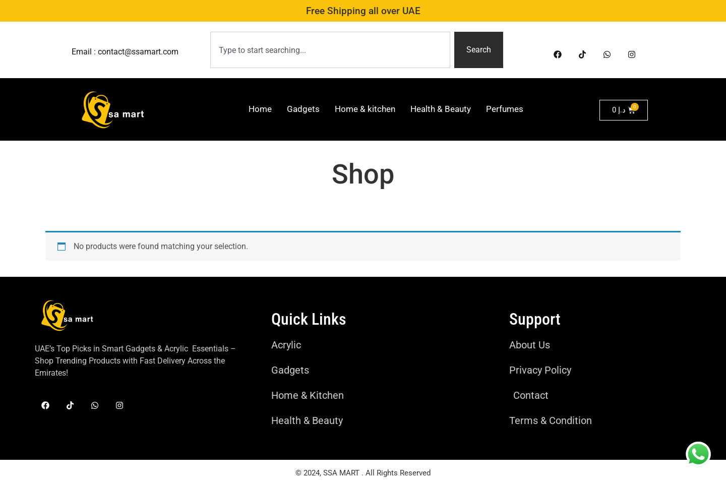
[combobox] (330, 50)
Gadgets (303, 109)
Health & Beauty (440, 109)
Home (260, 109)
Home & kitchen (365, 109)
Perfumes (504, 109)
